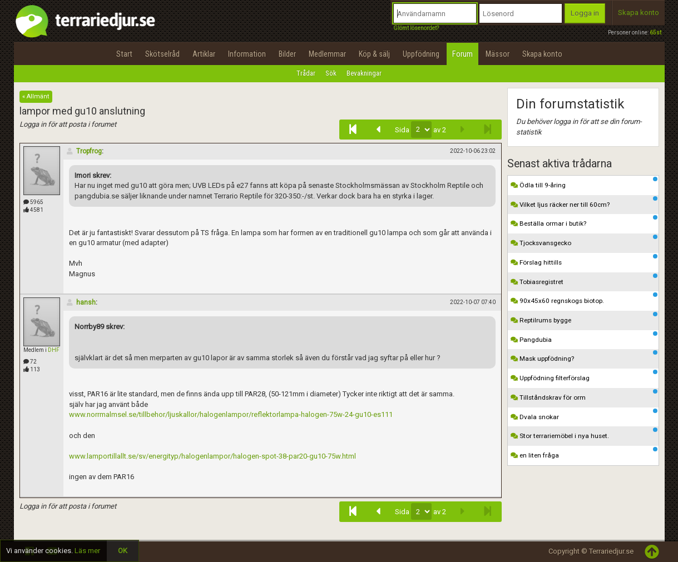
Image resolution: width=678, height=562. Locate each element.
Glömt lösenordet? (416, 28)
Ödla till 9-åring (584, 183)
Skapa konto (638, 12)
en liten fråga (584, 453)
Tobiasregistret (584, 279)
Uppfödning (421, 53)
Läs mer (87, 550)
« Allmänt (36, 96)
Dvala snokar (584, 415)
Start (124, 53)
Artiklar (203, 53)
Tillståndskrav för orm (584, 395)
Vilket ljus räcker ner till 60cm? (584, 202)
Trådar (305, 73)
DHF (54, 350)
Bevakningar (364, 73)
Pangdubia (584, 337)
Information (247, 53)
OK (122, 550)
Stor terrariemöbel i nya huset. (584, 433)
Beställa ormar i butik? (584, 221)
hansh (81, 302)
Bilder (287, 53)
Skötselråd (162, 53)
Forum (462, 53)
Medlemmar (327, 53)
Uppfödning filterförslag (584, 376)
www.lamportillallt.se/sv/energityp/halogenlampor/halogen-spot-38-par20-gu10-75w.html (212, 456)
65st (655, 32)
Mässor (497, 53)
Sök (330, 73)
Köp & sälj (374, 53)
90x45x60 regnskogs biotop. (584, 298)
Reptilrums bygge (584, 318)
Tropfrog (84, 151)
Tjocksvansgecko (584, 241)
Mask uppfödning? (584, 356)
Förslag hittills (584, 260)
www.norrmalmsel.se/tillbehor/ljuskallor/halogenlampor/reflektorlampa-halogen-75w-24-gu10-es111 (231, 414)
